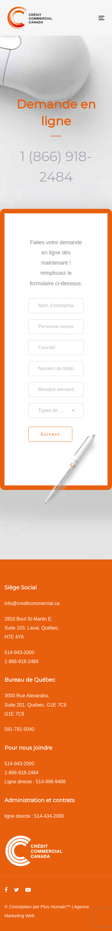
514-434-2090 (49, 816)
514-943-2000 (19, 652)
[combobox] (56, 410)
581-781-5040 (19, 729)
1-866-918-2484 (21, 661)
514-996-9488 (51, 781)
